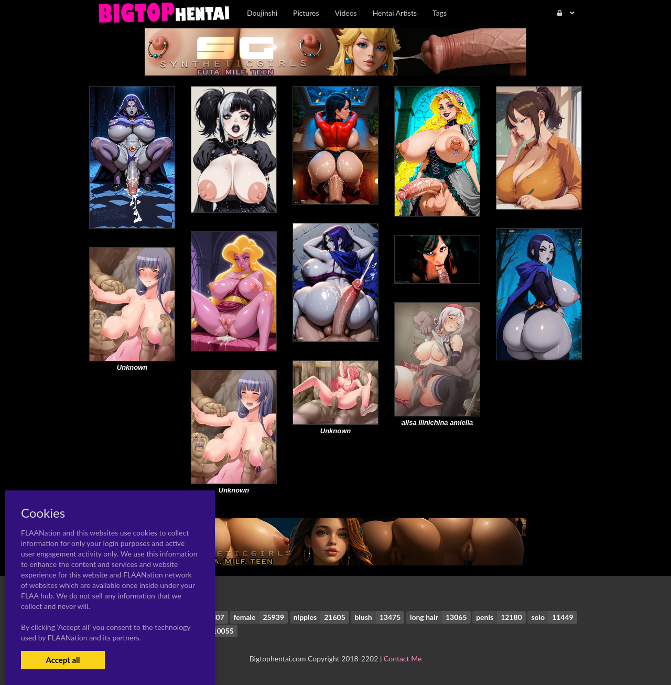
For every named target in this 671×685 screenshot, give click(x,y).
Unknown (132, 367)
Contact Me (402, 658)
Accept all (63, 660)
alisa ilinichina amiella (437, 422)
